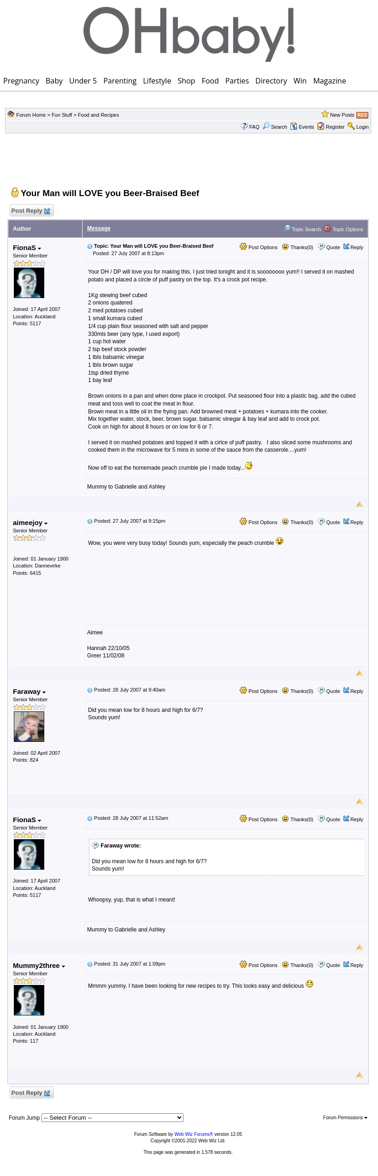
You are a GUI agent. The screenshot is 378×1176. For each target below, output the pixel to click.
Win (300, 81)
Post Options (259, 247)
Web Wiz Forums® (193, 1134)
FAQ (254, 127)
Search (274, 127)
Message (99, 228)
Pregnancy (21, 81)
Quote (333, 247)
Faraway (29, 691)
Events (302, 127)
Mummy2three (39, 965)
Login (362, 127)
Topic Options (343, 229)
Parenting (119, 81)
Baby (54, 81)
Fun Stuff (62, 115)
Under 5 (83, 81)
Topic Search (302, 229)
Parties (237, 81)
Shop (186, 81)
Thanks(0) (297, 247)
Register (335, 127)
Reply (356, 247)
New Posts (342, 115)
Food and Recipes (98, 115)
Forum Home (31, 115)
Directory (271, 81)
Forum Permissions (345, 1117)
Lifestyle (157, 81)
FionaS (27, 247)
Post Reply (30, 211)
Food (210, 81)
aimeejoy (30, 522)
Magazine (329, 81)
